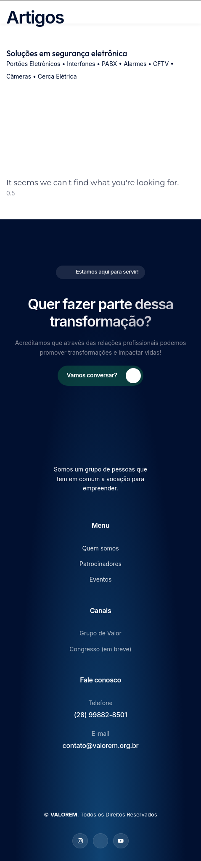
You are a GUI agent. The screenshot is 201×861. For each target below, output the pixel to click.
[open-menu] (192, 12)
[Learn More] (101, 376)
